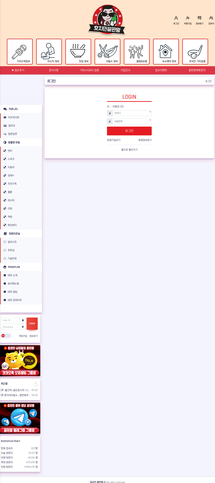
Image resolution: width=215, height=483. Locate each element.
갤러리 (8, 125)
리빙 (7, 208)
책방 (7, 216)
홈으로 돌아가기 (129, 149)
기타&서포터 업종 (89, 70)
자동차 (8, 167)
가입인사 (125, 70)
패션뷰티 (9, 225)
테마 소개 (9, 275)
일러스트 (9, 242)
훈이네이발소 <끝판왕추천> (15, 395)
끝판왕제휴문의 (197, 70)
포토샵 (8, 250)
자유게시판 (10, 117)
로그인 (208, 81)
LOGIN (32, 323)
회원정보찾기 (145, 140)
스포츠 (8, 159)
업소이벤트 (161, 70)
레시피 (8, 200)
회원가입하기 (113, 140)
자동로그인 (118, 106)
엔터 (7, 150)
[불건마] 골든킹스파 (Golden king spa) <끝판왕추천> (15, 390)
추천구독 (9, 183)
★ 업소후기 (18, 70)
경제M (8, 175)
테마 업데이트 (12, 300)
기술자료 (9, 258)
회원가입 (23, 336)
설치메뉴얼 (10, 283)
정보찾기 (33, 336)
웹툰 (7, 192)
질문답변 (9, 134)
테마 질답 (9, 291)
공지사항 (53, 70)
